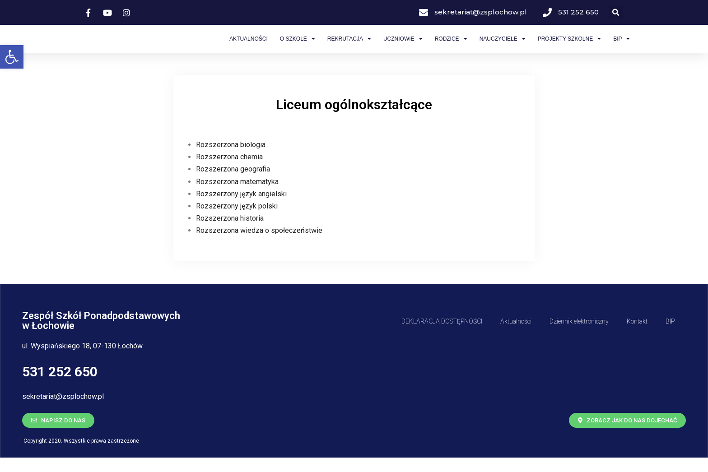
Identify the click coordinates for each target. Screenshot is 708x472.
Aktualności (248, 46)
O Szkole (297, 46)
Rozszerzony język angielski (241, 208)
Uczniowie (403, 46)
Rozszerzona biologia (231, 159)
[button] (11, 57)
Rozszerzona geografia (233, 184)
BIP (621, 46)
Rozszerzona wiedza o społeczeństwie (259, 245)
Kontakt (637, 335)
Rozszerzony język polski (237, 220)
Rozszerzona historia (230, 233)
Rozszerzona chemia (229, 171)
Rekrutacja (349, 46)
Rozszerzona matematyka (237, 196)
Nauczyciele (503, 46)
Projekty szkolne (569, 46)
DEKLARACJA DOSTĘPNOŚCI (441, 335)
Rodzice (451, 46)
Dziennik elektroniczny (579, 335)
